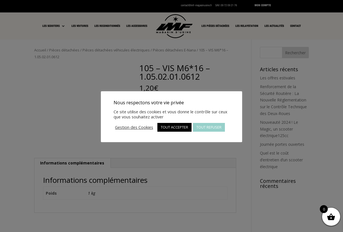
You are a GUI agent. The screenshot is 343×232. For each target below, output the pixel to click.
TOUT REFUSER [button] (209, 127)
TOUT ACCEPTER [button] (174, 127)
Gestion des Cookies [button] (134, 127)
